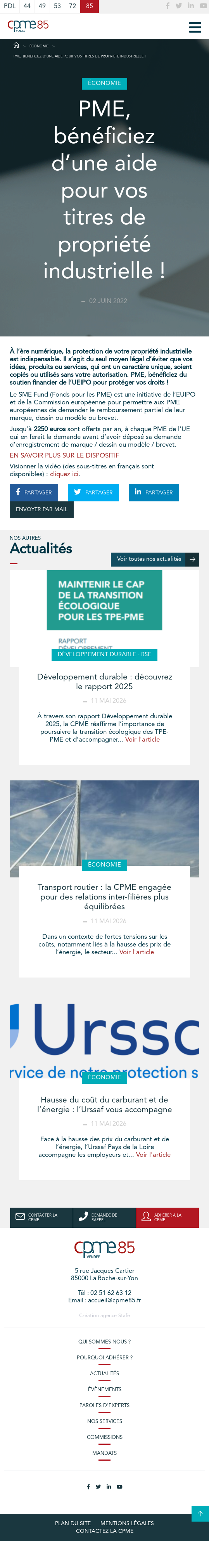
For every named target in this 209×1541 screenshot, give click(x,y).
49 (42, 6)
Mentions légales (127, 1523)
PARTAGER (34, 492)
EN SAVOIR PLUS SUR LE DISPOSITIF (65, 455)
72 (72, 6)
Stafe (124, 1315)
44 (27, 6)
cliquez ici (64, 474)
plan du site (73, 1523)
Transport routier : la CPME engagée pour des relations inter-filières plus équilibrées (104, 897)
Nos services (104, 1421)
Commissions (105, 1437)
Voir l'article (142, 740)
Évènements (104, 1389)
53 (57, 6)
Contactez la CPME (104, 1531)
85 (89, 6)
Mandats (104, 1453)
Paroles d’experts (104, 1405)
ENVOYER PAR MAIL (41, 509)
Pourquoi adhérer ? (105, 1358)
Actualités (104, 1373)
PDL (10, 6)
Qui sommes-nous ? (104, 1342)
